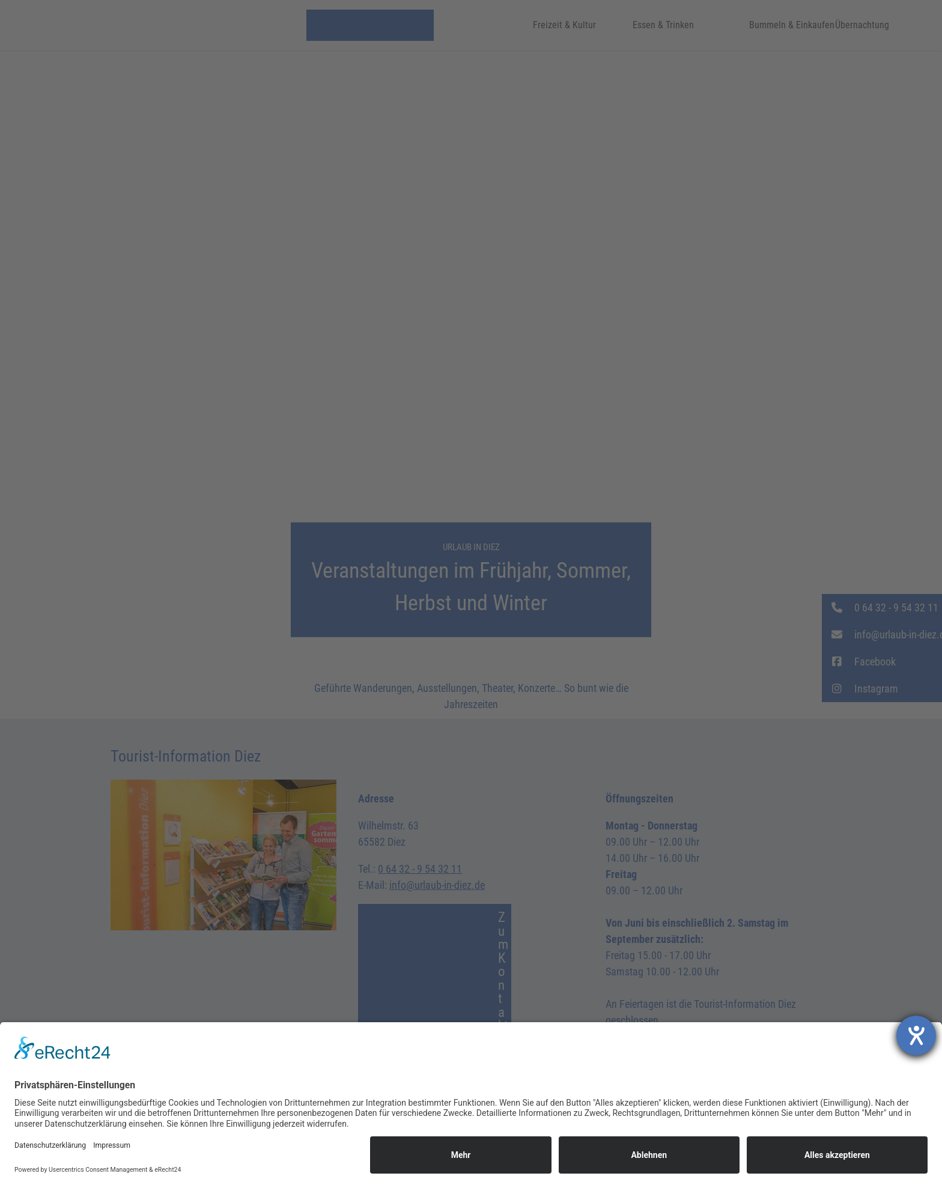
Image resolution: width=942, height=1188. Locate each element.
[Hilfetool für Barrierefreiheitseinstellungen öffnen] (916, 1035)
